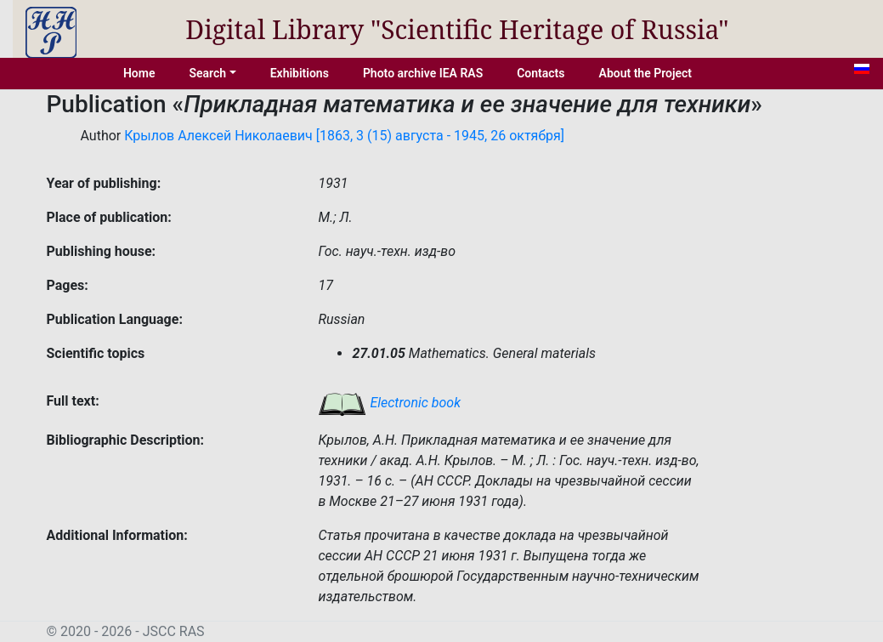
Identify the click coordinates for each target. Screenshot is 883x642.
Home (139, 73)
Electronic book (389, 403)
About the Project (646, 73)
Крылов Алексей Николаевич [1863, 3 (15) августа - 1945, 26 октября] (344, 136)
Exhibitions (299, 73)
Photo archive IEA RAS (423, 73)
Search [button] (207, 73)
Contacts (540, 73)
